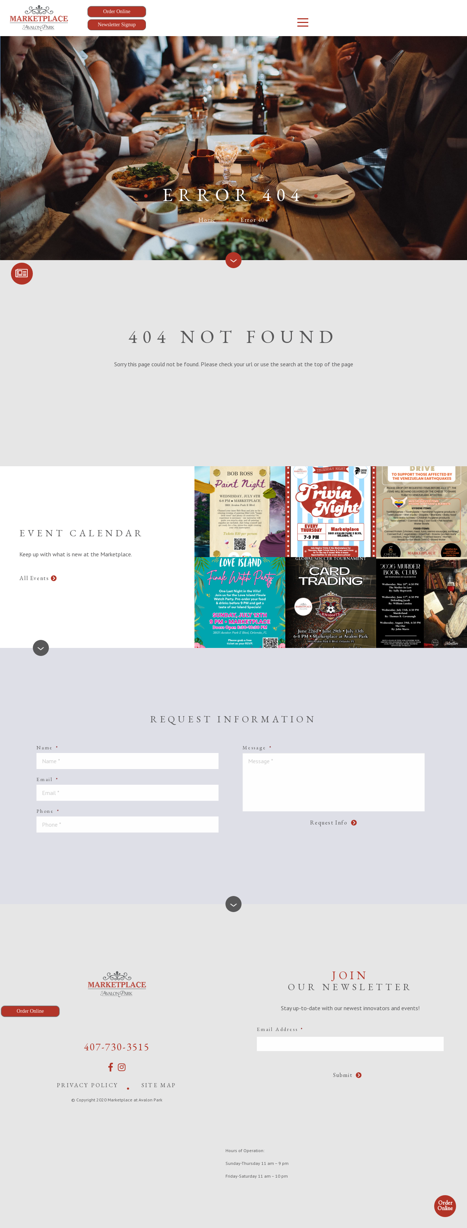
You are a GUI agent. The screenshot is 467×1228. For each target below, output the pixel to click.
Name (47, 747)
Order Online (445, 1205)
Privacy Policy (87, 1085)
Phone (48, 811)
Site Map (159, 1085)
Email (47, 779)
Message (257, 747)
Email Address (280, 1029)
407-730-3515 (117, 1046)
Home (206, 220)
